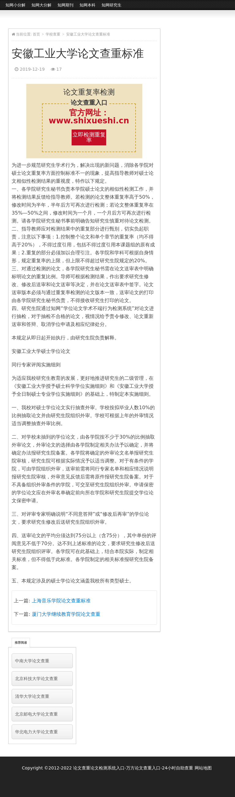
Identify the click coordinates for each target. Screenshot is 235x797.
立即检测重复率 (89, 137)
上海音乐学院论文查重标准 (61, 601)
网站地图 (203, 767)
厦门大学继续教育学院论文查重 (66, 614)
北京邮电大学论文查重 (36, 714)
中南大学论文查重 (32, 660)
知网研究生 (111, 5)
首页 (36, 34)
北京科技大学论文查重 (36, 678)
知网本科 (87, 5)
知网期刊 (65, 5)
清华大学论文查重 (32, 696)
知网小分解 (15, 5)
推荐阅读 (21, 642)
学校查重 (53, 34)
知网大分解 (41, 5)
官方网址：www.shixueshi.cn (89, 117)
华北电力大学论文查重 (36, 731)
